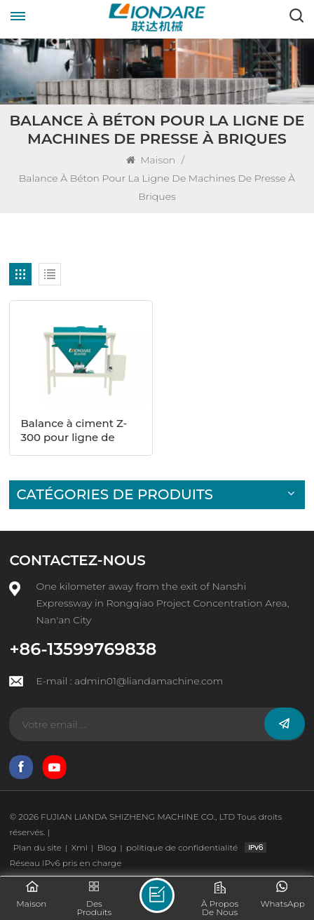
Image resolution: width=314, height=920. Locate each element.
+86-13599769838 (82, 649)
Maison (152, 160)
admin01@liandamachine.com (148, 681)
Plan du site (37, 847)
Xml (79, 847)
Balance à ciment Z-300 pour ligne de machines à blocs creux (73, 431)
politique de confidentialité (182, 847)
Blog (106, 847)
